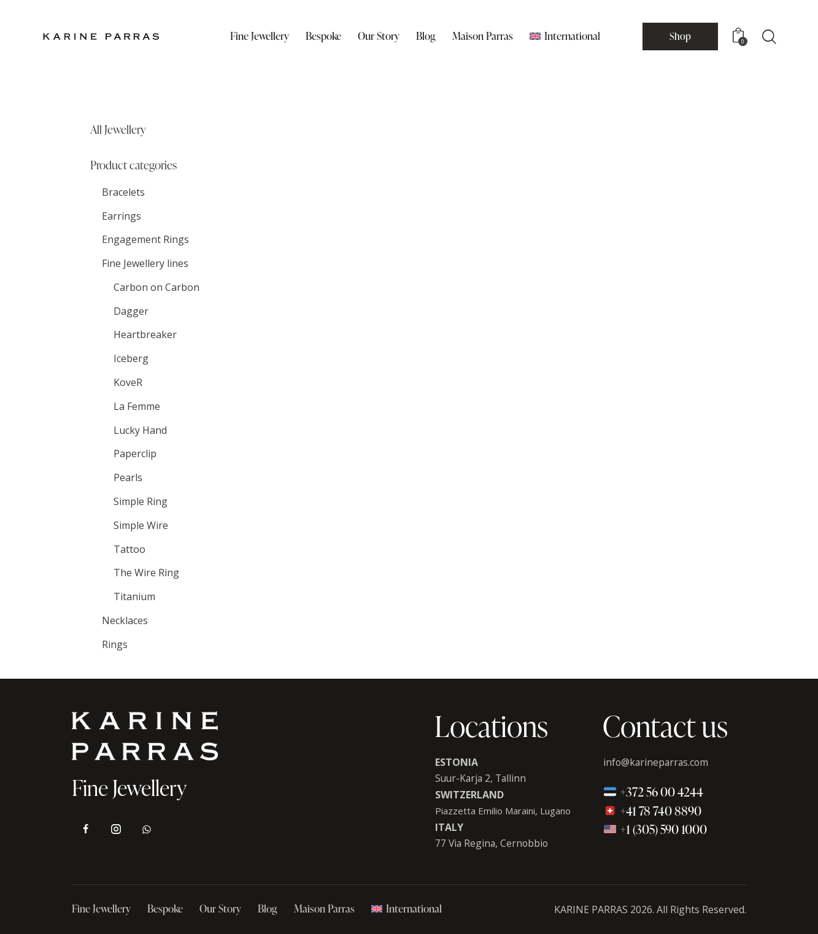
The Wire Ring (146, 572)
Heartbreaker (145, 334)
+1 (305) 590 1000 (655, 829)
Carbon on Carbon (156, 287)
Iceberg (131, 358)
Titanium (134, 596)
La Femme (137, 406)
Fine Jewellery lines (145, 263)
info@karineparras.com (657, 762)
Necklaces (125, 620)
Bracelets (123, 192)
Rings (115, 644)
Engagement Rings (145, 239)
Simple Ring (141, 501)
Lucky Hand (140, 430)
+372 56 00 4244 (653, 791)
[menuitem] (565, 36)
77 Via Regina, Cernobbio (493, 843)
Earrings (121, 216)
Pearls (128, 477)
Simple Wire (141, 525)
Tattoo (129, 549)
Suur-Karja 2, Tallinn (482, 778)
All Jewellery (118, 129)
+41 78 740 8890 (652, 810)
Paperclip (135, 453)
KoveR (128, 382)
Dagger (131, 311)
